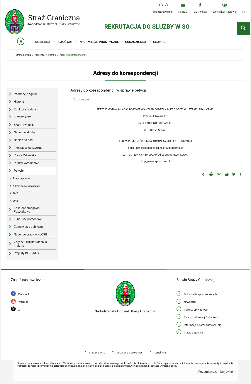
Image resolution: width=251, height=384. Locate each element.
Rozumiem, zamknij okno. (216, 372)
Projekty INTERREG (26, 254)
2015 (15, 193)
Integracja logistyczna (28, 148)
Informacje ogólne (26, 95)
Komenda (40, 55)
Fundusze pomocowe (28, 220)
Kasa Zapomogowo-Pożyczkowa (27, 210)
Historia (19, 102)
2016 (15, 201)
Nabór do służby (24, 133)
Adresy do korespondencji (73, 55)
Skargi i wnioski (24, 125)
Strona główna (23, 55)
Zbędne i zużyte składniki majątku (30, 244)
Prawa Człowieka (25, 156)
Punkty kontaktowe (26, 163)
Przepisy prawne (21, 179)
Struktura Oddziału (26, 110)
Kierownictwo (22, 117)
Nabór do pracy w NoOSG (30, 235)
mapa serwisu (97, 353)
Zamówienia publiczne (28, 227)
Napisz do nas (23, 140)
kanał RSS (160, 353)
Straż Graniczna (51, 17)
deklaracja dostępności (130, 353)
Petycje (52, 55)
